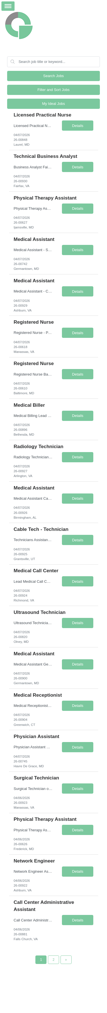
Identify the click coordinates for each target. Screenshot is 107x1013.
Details (77, 126)
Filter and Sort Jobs (53, 90)
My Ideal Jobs (53, 103)
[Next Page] (66, 959)
